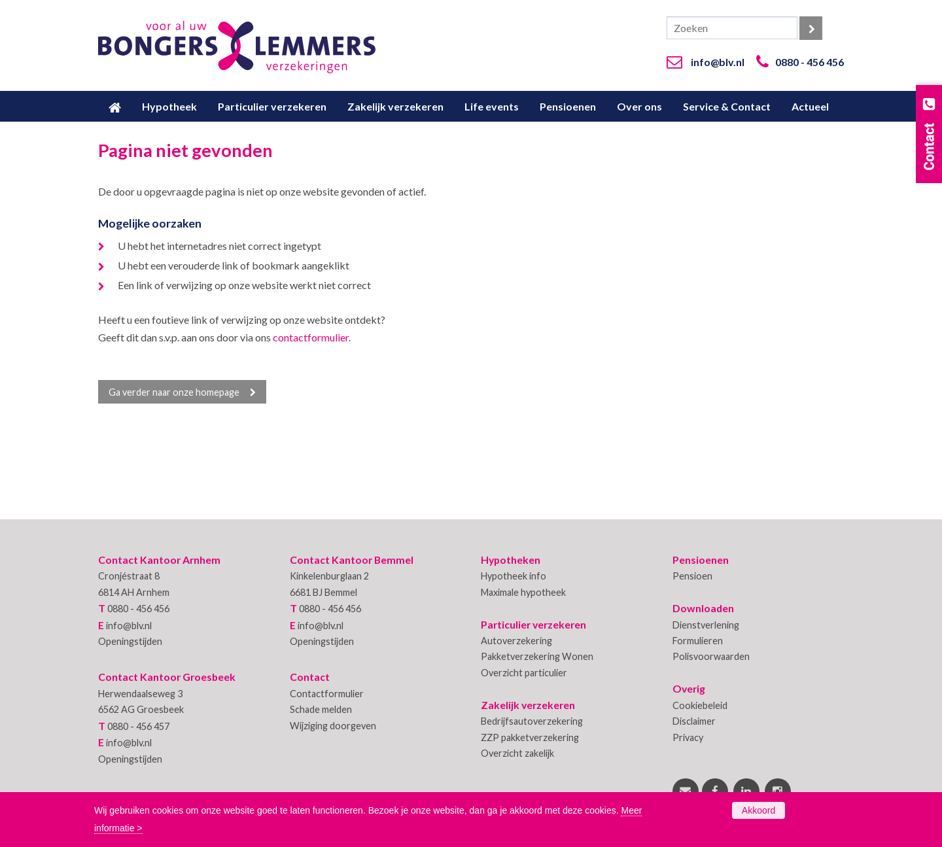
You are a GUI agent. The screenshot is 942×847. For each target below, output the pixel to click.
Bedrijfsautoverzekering (532, 721)
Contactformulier (327, 693)
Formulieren (697, 640)
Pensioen (692, 575)
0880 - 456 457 (138, 726)
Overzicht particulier (524, 672)
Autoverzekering (516, 640)
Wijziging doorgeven (333, 725)
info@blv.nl (717, 62)
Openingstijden (130, 641)
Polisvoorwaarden (711, 656)
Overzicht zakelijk (517, 753)
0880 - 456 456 (809, 62)
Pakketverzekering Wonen (537, 656)
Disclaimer (694, 721)
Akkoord (758, 810)
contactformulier (311, 337)
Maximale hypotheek (523, 592)
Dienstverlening (705, 625)
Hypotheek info (513, 575)
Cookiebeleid (699, 705)
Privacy (687, 737)
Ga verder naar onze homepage (174, 392)
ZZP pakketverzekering (530, 737)
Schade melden (321, 709)
